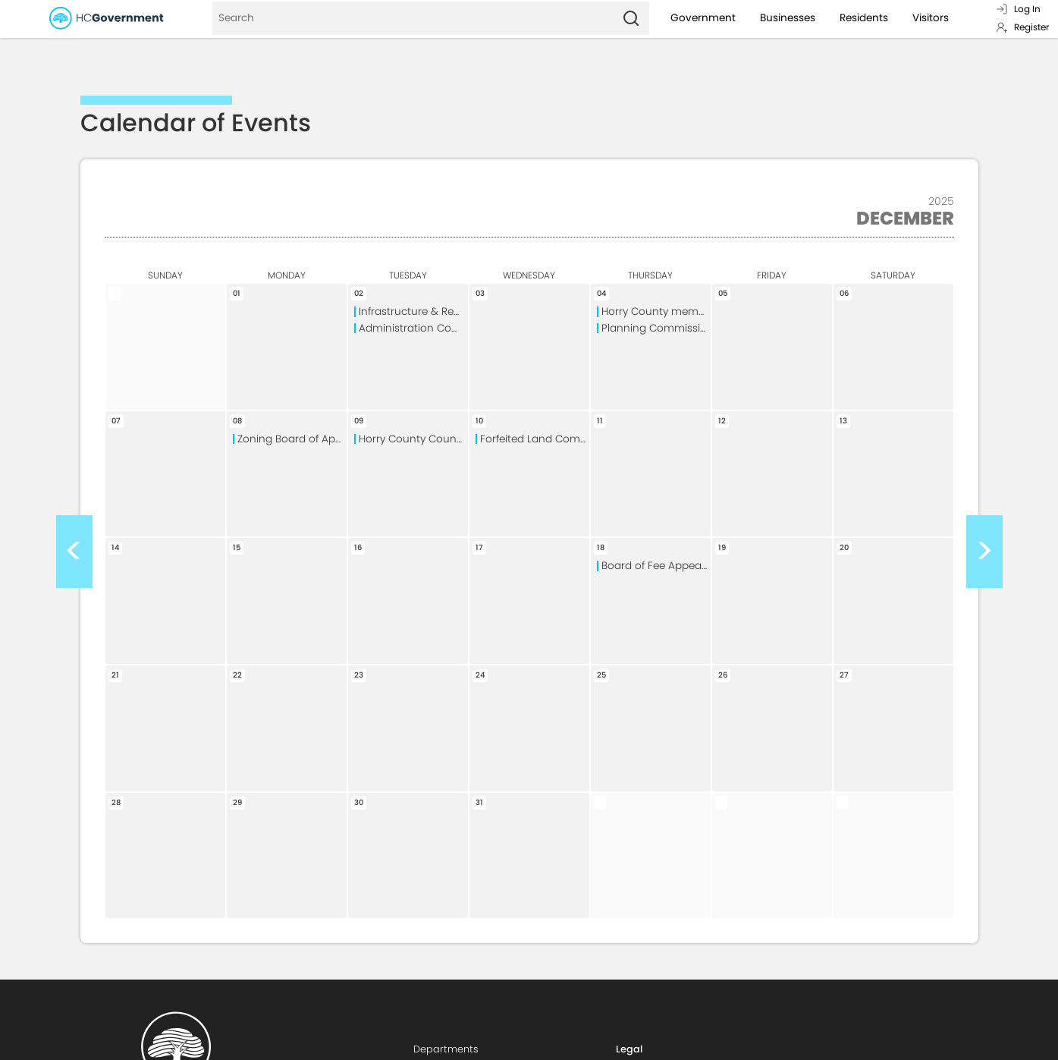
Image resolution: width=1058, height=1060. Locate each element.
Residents (864, 18)
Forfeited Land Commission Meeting (534, 439)
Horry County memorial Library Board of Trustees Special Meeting (656, 311)
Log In (1018, 8)
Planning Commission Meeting (656, 328)
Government (703, 18)
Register (1022, 26)
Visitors (930, 18)
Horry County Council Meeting (413, 439)
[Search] (412, 18)
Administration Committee (413, 328)
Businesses (787, 18)
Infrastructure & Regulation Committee (413, 311)
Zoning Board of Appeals (292, 439)
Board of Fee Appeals (655, 565)
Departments (446, 1049)
